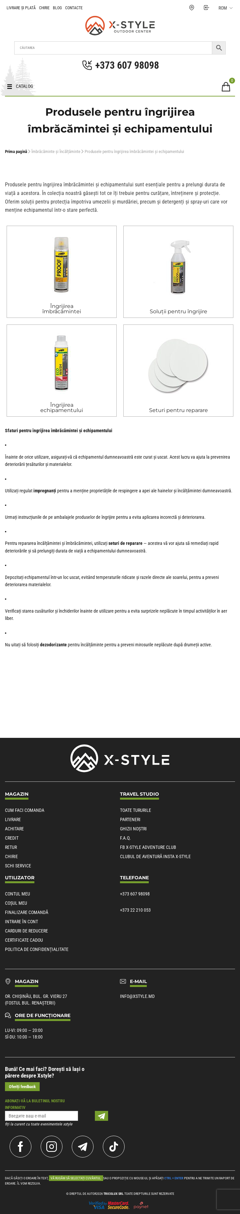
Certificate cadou (24, 940)
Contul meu (17, 893)
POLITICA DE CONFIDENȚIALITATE (36, 949)
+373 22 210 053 (135, 910)
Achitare (14, 828)
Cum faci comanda (24, 810)
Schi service (18, 865)
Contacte (74, 8)
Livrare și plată (21, 8)
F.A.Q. (125, 838)
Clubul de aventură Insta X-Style (155, 856)
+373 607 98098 (135, 893)
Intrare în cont (21, 921)
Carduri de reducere (26, 930)
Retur (11, 847)
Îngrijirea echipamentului (61, 407)
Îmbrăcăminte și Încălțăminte (55, 151)
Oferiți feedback (22, 1086)
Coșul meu (16, 903)
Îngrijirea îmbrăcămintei (61, 309)
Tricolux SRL (113, 1193)
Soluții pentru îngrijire (178, 311)
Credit (12, 838)
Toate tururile (135, 810)
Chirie (44, 8)
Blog (57, 8)
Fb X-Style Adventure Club (148, 847)
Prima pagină (16, 151)
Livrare (13, 819)
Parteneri (130, 819)
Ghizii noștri (133, 828)
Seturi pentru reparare (178, 410)
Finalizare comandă (26, 912)
